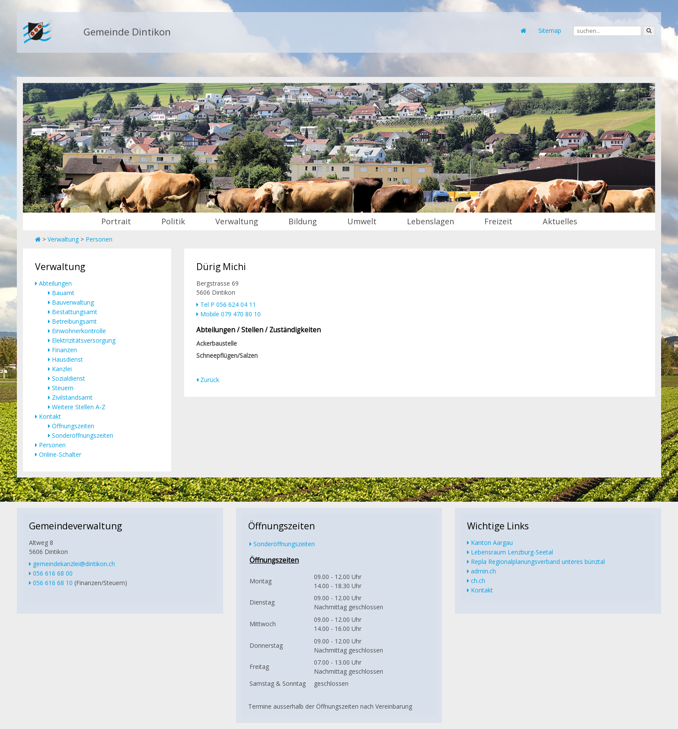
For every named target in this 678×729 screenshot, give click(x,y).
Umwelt (362, 221)
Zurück (209, 380)
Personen (99, 239)
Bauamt (63, 293)
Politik (173, 221)
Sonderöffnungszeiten (82, 435)
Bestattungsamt (74, 312)
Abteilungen (55, 283)
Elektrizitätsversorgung (83, 340)
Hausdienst (67, 359)
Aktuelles (560, 221)
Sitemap (549, 30)
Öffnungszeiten (73, 426)
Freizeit (498, 221)
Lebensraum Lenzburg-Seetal (512, 552)
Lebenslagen (430, 221)
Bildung (302, 221)
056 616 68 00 (53, 573)
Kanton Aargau (492, 542)
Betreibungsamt (74, 321)
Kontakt (50, 416)
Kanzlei (62, 369)
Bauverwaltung (73, 302)
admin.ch (483, 571)
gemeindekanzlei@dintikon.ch (74, 564)
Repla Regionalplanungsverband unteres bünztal (538, 561)
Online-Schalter (60, 454)
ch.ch (478, 580)
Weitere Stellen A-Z (79, 407)
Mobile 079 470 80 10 (230, 314)
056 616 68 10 (53, 583)
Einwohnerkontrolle (79, 331)
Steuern (63, 388)
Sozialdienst (68, 378)
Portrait (116, 221)
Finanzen (64, 350)
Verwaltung (236, 221)
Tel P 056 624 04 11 (228, 304)
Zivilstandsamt (72, 397)
